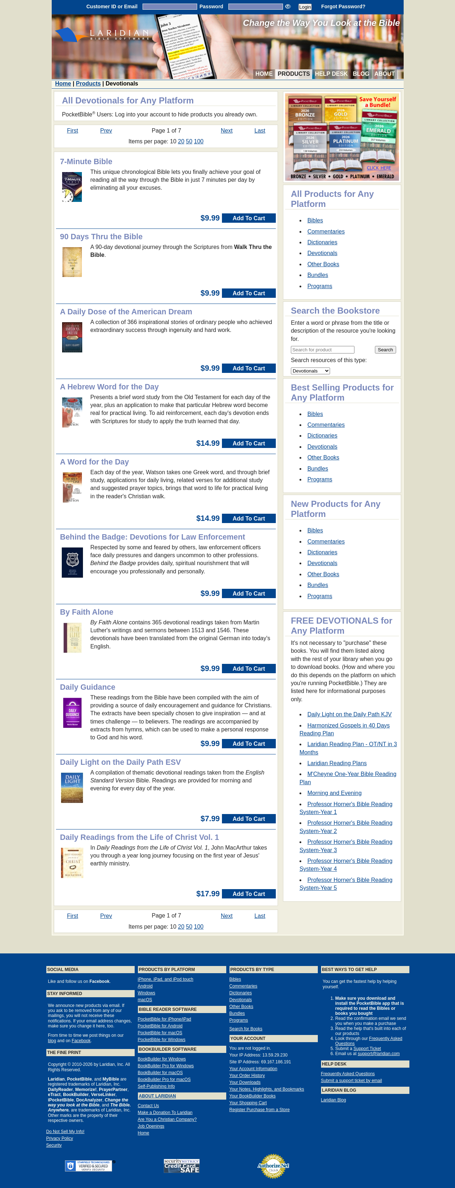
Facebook (81, 1040)
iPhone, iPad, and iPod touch (166, 979)
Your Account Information (253, 1068)
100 (199, 141)
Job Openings (151, 1126)
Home (264, 74)
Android (145, 986)
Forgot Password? (343, 6)
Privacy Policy (59, 1138)
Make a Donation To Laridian (165, 1112)
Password (211, 6)
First (72, 131)
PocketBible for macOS (160, 1032)
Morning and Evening (334, 793)
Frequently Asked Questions (348, 1073)
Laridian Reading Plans (337, 763)
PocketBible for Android (160, 1025)
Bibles (315, 220)
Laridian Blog (333, 1100)
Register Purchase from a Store (259, 1109)
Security (54, 1145)
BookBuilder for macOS (160, 1072)
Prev (106, 131)
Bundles (317, 275)
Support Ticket (367, 1048)
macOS (145, 999)
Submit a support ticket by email (351, 1080)
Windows (146, 992)
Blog (361, 74)
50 (189, 141)
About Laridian (157, 1096)
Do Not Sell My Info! (65, 1131)
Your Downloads (245, 1082)
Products (294, 74)
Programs (319, 286)
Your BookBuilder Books (252, 1096)
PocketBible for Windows (162, 1039)
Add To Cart (249, 218)
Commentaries (326, 231)
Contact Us (148, 1105)
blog (52, 1040)
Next (227, 131)
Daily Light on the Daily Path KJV (349, 714)
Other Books (323, 264)
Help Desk (331, 74)
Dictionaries (322, 242)
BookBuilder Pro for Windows (166, 1065)
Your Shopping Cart (248, 1102)
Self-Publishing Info (156, 1086)
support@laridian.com (379, 1053)
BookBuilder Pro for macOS (164, 1079)
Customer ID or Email (111, 6)
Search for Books (246, 1028)
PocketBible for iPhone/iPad (164, 1019)
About (385, 74)
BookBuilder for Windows (162, 1059)
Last (260, 131)
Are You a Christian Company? (167, 1119)
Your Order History (247, 1075)
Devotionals (322, 253)
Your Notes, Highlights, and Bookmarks (266, 1089)
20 (181, 141)
